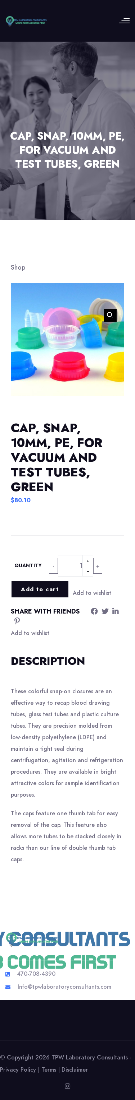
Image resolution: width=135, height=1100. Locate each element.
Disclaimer (75, 1070)
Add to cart (40, 589)
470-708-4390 (36, 974)
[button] (110, 315)
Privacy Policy (18, 1070)
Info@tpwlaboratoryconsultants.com (64, 987)
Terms (48, 1070)
